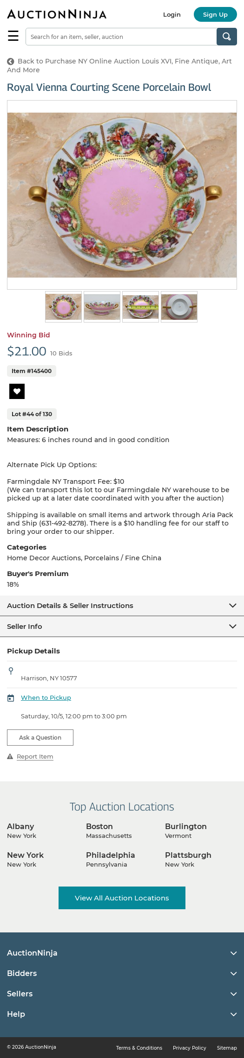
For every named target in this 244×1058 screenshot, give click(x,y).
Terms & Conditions (139, 1048)
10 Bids (61, 353)
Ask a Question (40, 737)
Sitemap (227, 1048)
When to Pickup (46, 697)
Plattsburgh (188, 855)
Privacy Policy (189, 1048)
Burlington (186, 826)
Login (172, 14)
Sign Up (215, 14)
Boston (99, 826)
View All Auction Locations (122, 897)
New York (25, 855)
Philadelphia (110, 855)
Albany (20, 826)
